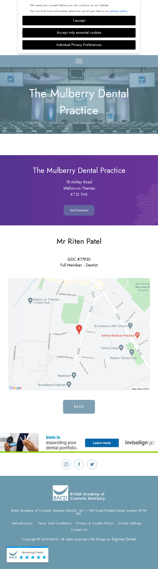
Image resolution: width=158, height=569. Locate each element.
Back (79, 406)
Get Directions (79, 210)
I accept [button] (79, 20)
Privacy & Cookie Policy (94, 523)
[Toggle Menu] (79, 61)
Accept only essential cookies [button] (79, 32)
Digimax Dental (124, 539)
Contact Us (79, 529)
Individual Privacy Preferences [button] (79, 44)
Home (35, 123)
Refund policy (22, 523)
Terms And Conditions (55, 523)
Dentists (56, 123)
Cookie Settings (130, 523)
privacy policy (118, 11)
